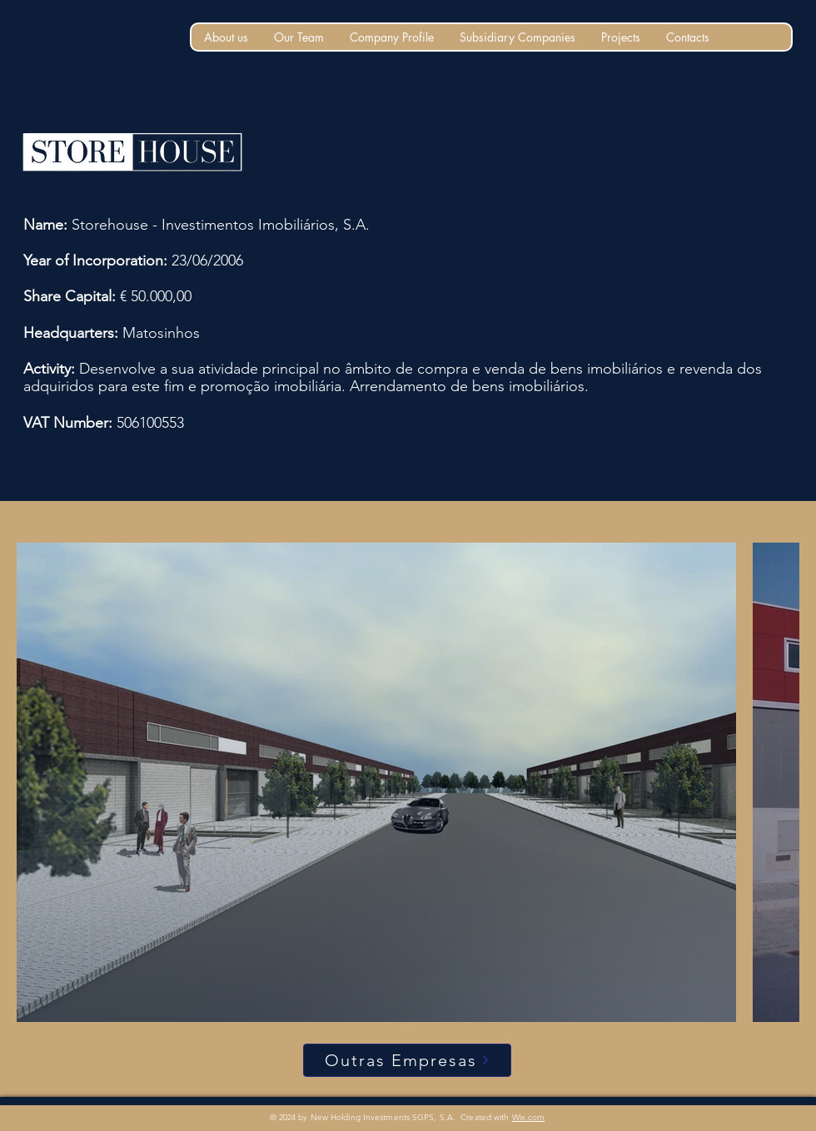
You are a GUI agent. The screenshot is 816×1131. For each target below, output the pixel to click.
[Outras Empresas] (407, 1060)
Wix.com (528, 1117)
